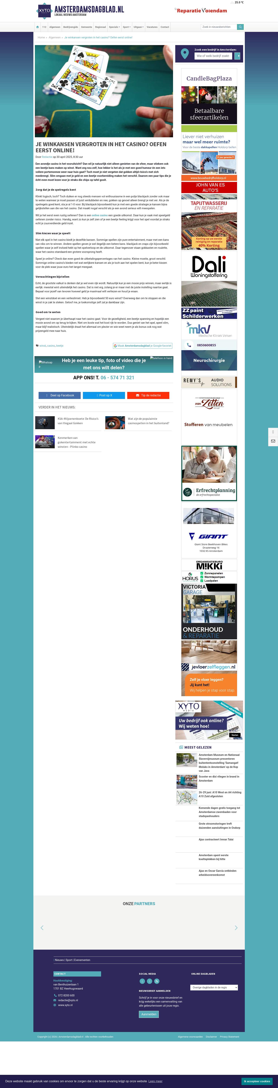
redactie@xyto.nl (68, 1046)
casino (51, 345)
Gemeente (86, 27)
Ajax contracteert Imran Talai (216, 889)
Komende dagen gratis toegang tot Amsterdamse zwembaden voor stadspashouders (219, 841)
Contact (165, 27)
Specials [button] (113, 27)
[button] (37, 982)
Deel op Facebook (59, 396)
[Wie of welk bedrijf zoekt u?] (213, 56)
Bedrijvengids (70, 27)
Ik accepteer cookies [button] (257, 1081)
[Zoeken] (240, 27)
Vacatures (152, 27)
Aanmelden (148, 1061)
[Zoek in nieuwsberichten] (219, 27)
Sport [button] (126, 27)
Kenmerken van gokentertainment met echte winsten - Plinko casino (77, 443)
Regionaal (100, 27)
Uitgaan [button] (138, 27)
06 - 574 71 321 (117, 377)
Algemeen (55, 27)
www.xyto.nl (65, 1051)
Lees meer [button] (155, 1081)
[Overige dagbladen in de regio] (214, 1034)
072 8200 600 (66, 1042)
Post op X (104, 396)
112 (44, 27)
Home (41, 37)
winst (43, 345)
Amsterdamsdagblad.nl (89, 9)
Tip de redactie (148, 396)
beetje (59, 345)
